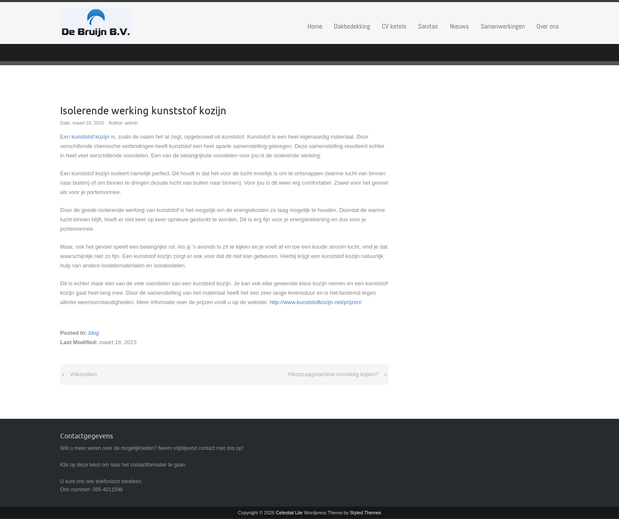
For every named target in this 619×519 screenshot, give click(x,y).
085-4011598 (108, 490)
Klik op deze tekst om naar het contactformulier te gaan (122, 465)
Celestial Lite (289, 512)
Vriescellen (83, 374)
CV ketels (394, 26)
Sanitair (428, 26)
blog (93, 333)
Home (314, 26)
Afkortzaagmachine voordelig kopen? (333, 374)
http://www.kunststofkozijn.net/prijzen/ (315, 302)
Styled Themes (365, 512)
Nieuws (459, 26)
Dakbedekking (352, 26)
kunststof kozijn (91, 136)
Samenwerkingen (502, 26)
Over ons (548, 26)
